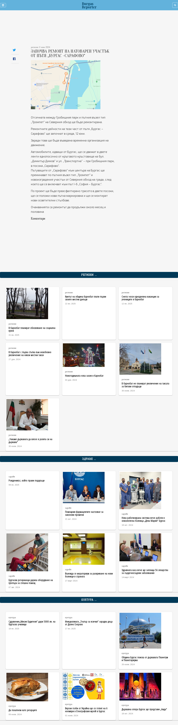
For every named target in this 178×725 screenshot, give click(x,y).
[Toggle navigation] (3, 5)
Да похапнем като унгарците (23, 710)
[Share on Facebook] (14, 59)
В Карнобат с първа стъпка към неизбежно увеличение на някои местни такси (30, 353)
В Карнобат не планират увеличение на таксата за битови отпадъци (145, 385)
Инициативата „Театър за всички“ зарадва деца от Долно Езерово (89, 623)
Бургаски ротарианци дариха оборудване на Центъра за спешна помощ (31, 581)
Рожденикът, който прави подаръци (26, 480)
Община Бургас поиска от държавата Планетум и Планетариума (145, 658)
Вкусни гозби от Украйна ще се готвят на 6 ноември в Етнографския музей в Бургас (86, 709)
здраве (12, 477)
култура (12, 618)
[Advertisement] (73, 29)
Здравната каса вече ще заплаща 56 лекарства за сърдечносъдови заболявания (145, 571)
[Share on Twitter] (14, 50)
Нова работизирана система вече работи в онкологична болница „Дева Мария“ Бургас (143, 519)
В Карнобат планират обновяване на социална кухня (32, 329)
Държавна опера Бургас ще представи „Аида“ (144, 709)
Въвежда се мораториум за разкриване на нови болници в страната (89, 575)
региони (12, 324)
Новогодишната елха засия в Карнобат (84, 375)
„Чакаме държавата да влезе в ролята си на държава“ (30, 440)
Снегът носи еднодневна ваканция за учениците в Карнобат (140, 298)
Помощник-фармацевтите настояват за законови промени (84, 513)
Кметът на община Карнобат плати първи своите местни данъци (85, 298)
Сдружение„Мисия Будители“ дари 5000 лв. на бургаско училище (32, 623)
